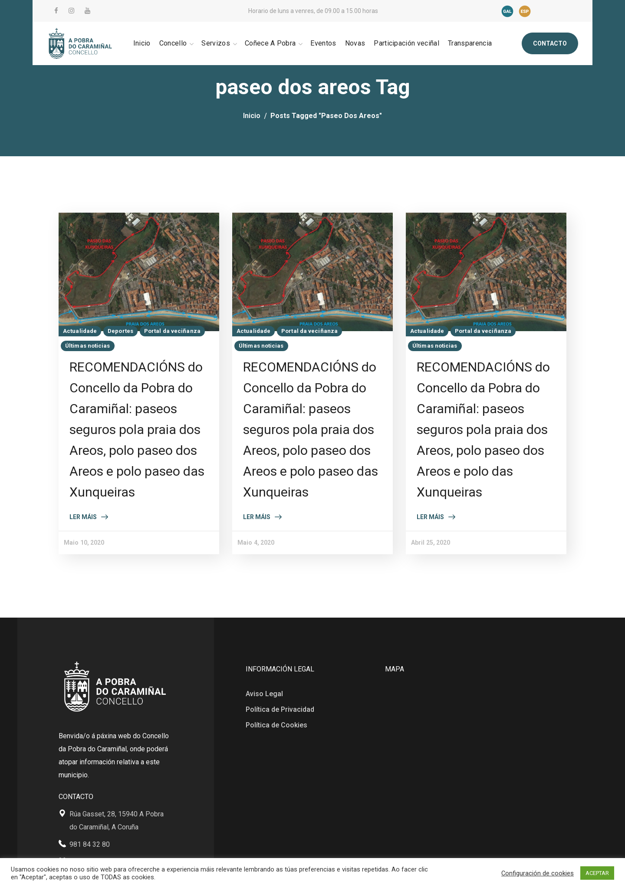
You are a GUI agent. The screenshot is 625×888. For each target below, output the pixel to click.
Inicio (251, 116)
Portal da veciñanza (172, 331)
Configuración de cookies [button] (537, 873)
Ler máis (83, 516)
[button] (550, 43)
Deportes (120, 331)
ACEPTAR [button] (597, 873)
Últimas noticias (87, 345)
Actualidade (80, 331)
